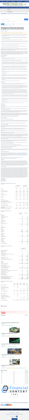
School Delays (25, 7)
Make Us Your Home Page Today (5, 402)
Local (2, 7)
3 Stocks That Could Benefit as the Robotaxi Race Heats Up (10, 322)
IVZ (12, 346)
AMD (10, 346)
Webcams (17, 7)
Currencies (7, 25)
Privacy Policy (16, 392)
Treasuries (13, 25)
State (4, 7)
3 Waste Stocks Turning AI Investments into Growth (9, 333)
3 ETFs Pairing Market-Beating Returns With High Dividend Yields (11, 354)
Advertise (12, 409)
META (1, 378)
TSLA (12, 325)
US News (7, 7)
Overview (3, 25)
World (9, 7)
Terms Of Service (22, 392)
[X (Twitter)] (12, 394)
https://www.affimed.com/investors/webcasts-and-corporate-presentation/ (20, 154)
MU (12, 357)
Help (15, 409)
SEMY (13, 357)
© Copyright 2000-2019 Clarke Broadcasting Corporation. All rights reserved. (14, 414)
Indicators (14, 21)
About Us (8, 409)
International (10, 25)
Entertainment (20, 1)
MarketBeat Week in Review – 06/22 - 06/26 (8, 365)
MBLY (9, 325)
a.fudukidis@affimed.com (4, 180)
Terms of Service (12, 412)
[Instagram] (17, 394)
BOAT (10, 357)
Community (13, 1)
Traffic (14, 7)
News (2, 1)
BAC (1, 376)
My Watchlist (8, 21)
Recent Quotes (3, 21)
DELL (11, 357)
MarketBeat (3, 325)
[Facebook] (13, 394)
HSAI (8, 325)
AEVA (7, 325)
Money (12, 7)
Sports (7, 1)
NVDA (11, 325)
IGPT (11, 346)
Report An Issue (20, 409)
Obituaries (20, 7)
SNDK (16, 346)
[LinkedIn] (15, 394)
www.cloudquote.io (20, 390)
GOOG (2, 377)
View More (26, 370)
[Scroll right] (28, 1)
